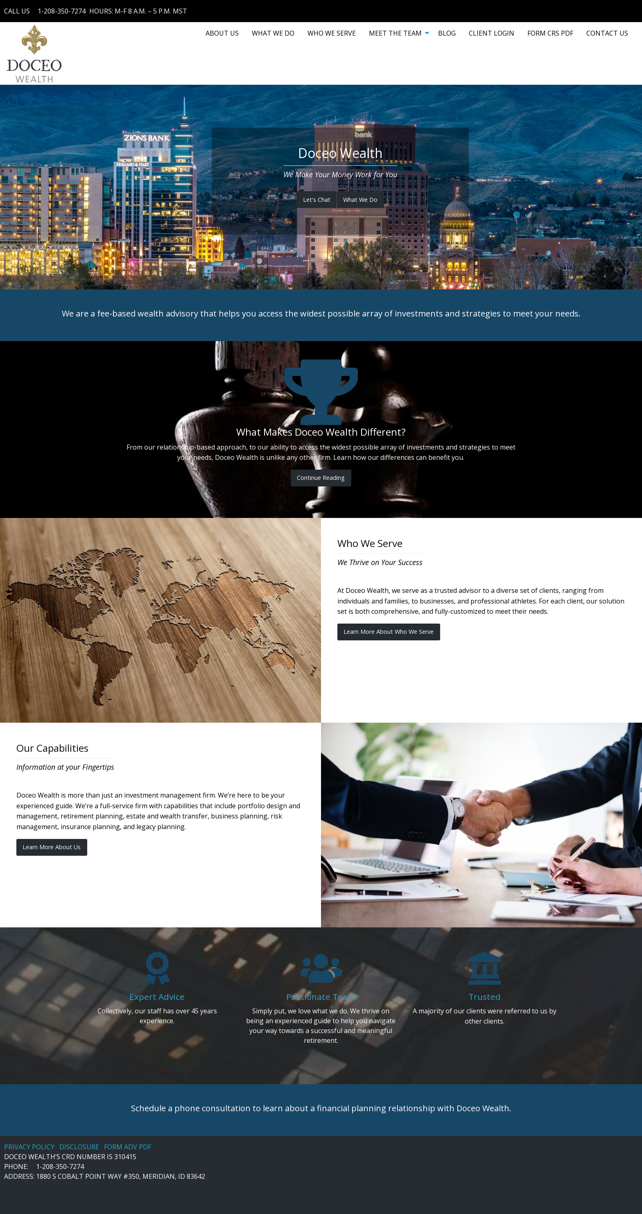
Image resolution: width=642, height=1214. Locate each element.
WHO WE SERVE (331, 33)
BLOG (447, 33)
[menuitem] (222, 33)
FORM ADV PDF (127, 1146)
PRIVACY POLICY (29, 1146)
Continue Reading (321, 478)
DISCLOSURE (79, 1146)
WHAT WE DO (273, 33)
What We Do (360, 199)
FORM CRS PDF (550, 33)
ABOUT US (222, 33)
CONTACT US (607, 33)
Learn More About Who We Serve (389, 631)
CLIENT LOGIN (491, 33)
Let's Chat (316, 199)
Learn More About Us (52, 847)
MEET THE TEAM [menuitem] (395, 33)
